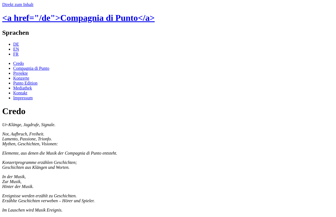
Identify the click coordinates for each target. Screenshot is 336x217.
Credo (18, 63)
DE (16, 44)
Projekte (20, 73)
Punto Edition (25, 83)
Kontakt (20, 93)
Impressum (23, 98)
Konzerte (21, 78)
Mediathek (22, 88)
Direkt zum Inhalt (17, 4)
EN (16, 49)
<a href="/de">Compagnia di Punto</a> (78, 18)
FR (16, 54)
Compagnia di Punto (31, 68)
